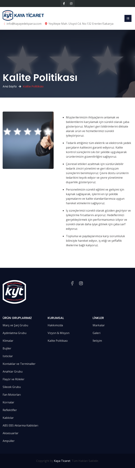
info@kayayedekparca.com (24, 24)
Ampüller (9, 441)
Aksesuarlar (10, 433)
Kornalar (8, 402)
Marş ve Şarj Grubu (15, 325)
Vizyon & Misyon (58, 333)
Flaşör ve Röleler (13, 379)
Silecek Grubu (12, 387)
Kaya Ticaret (62, 461)
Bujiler (7, 348)
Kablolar (8, 418)
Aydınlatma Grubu (14, 333)
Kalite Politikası (58, 341)
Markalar (99, 325)
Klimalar (8, 341)
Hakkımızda (55, 325)
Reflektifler (10, 410)
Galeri (96, 333)
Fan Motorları (12, 395)
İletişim (97, 341)
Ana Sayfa (10, 86)
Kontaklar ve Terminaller (19, 364)
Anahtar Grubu (12, 371)
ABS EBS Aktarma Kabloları (20, 425)
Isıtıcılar (8, 356)
